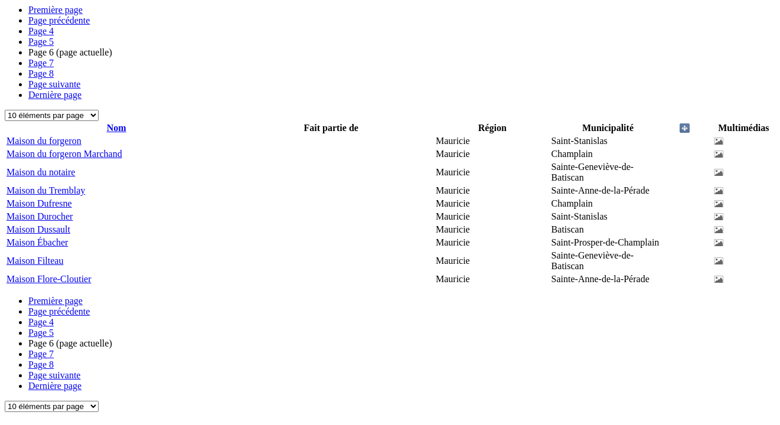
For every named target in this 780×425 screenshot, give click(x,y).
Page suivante (54, 84)
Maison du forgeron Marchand (64, 154)
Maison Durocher (39, 216)
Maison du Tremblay (45, 190)
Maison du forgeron (43, 141)
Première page (55, 10)
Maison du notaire (40, 172)
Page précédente (59, 20)
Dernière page (54, 95)
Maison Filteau (34, 261)
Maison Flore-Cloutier (49, 279)
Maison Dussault (38, 229)
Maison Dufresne (39, 203)
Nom (116, 128)
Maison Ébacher (37, 242)
